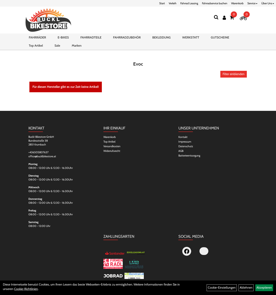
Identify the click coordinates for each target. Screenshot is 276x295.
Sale (57, 45)
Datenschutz (185, 146)
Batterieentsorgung (189, 155)
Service (252, 3)
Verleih (172, 3)
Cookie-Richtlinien (26, 289)
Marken (76, 45)
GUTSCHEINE (220, 37)
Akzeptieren (264, 287)
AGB (180, 151)
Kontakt (182, 137)
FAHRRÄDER (37, 37)
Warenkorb (237, 3)
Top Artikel (36, 45)
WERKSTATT (190, 37)
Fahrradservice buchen (214, 3)
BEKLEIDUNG (161, 37)
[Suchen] (216, 17)
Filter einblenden (233, 74)
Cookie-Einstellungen (222, 287)
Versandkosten (111, 146)
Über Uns (267, 3)
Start (162, 3)
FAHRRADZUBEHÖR (127, 37)
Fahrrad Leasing (189, 3)
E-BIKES (63, 37)
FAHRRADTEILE (90, 37)
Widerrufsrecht (111, 151)
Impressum (184, 141)
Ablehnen (246, 287)
